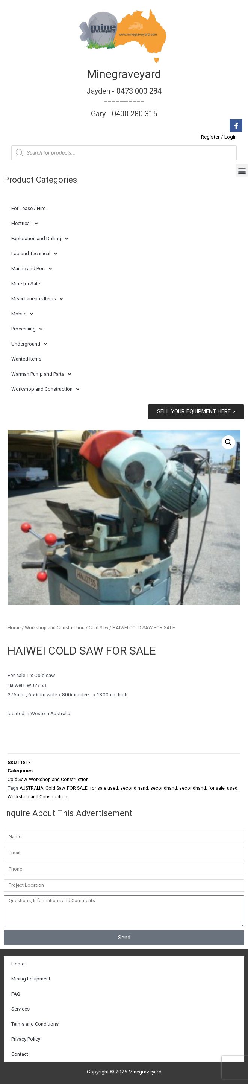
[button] (242, 170)
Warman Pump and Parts (41, 374)
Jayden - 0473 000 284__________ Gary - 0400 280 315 (124, 102)
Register (210, 137)
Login (230, 137)
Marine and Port (31, 269)
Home (14, 627)
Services (20, 1009)
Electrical (24, 224)
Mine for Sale (25, 283)
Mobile (22, 314)
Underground (29, 344)
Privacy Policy (25, 1039)
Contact (19, 1054)
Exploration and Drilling (39, 239)
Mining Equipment (30, 979)
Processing (26, 329)
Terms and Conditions (35, 1024)
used (232, 788)
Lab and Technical (34, 254)
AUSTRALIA (31, 788)
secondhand (163, 788)
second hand (134, 788)
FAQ (15, 994)
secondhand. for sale (202, 788)
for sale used (104, 788)
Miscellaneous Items (37, 299)
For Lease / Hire (28, 208)
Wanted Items (26, 359)
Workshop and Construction (45, 389)
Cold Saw (98, 627)
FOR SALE (77, 788)
